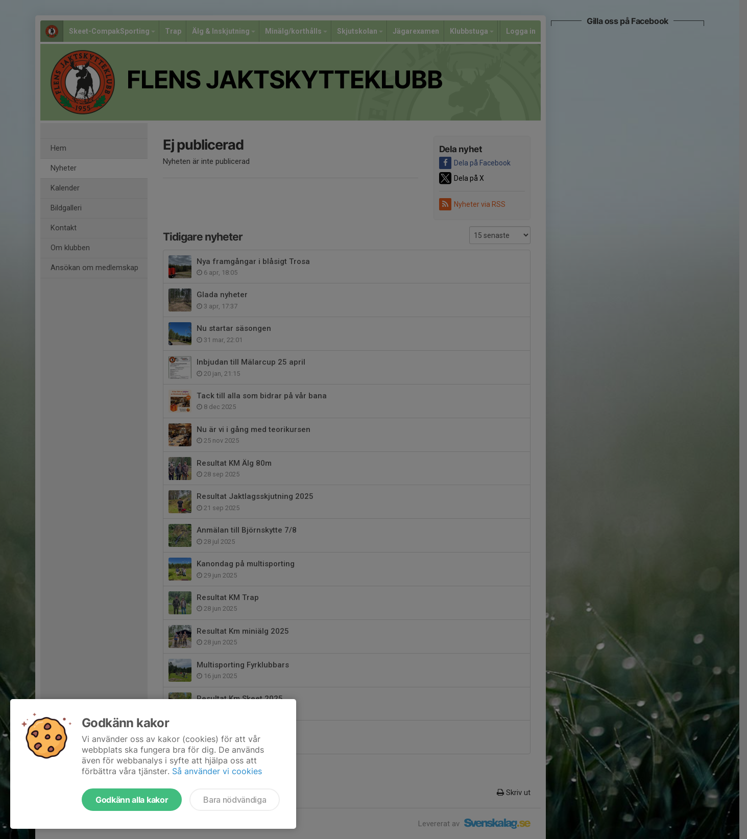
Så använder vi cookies (217, 771)
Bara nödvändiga (234, 800)
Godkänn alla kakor (131, 800)
